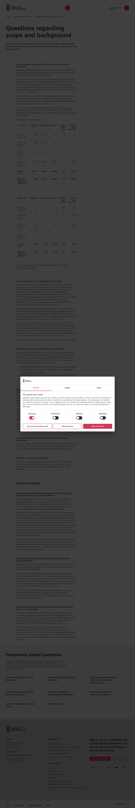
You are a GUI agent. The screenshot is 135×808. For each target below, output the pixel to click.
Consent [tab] (36, 388)
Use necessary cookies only (37, 426)
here (102, 402)
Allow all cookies (97, 426)
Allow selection (67, 426)
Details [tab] (67, 388)
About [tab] (99, 388)
